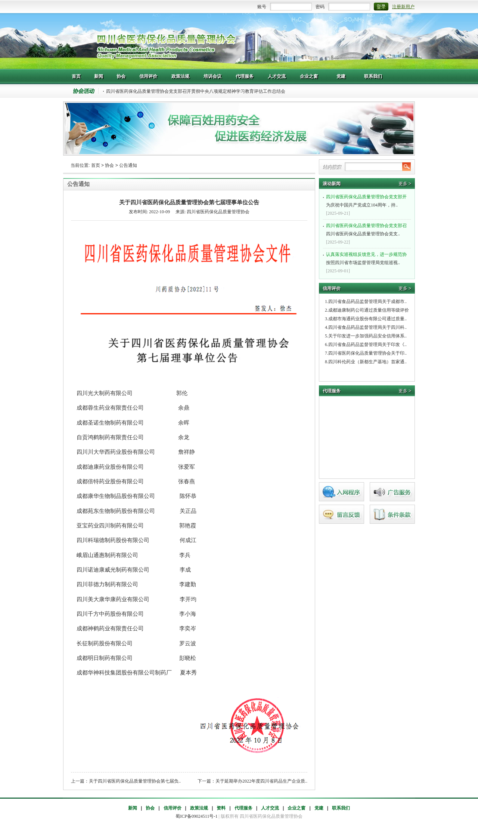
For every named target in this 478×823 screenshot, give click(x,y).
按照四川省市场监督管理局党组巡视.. (368, 257)
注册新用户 (403, 6)
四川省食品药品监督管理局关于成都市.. (367, 301)
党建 (318, 808)
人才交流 (270, 808)
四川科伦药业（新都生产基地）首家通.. (367, 361)
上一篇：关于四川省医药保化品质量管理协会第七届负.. (126, 781)
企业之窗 (296, 808)
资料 (221, 808)
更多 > (404, 183)
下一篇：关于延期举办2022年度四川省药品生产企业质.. (252, 781)
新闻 (132, 808)
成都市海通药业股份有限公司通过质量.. (367, 318)
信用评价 (172, 808)
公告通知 (128, 165)
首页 (95, 165)
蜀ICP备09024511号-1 (196, 816)
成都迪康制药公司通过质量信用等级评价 (368, 310)
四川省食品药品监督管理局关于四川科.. (367, 327)
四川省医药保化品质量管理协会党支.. (368, 228)
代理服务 (243, 808)
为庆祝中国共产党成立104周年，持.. (368, 200)
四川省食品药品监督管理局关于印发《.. (367, 344)
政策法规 (199, 808)
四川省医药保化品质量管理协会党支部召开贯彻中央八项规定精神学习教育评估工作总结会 (195, 91)
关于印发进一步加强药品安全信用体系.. (367, 336)
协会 (109, 165)
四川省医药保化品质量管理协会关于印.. (367, 353)
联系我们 (341, 808)
